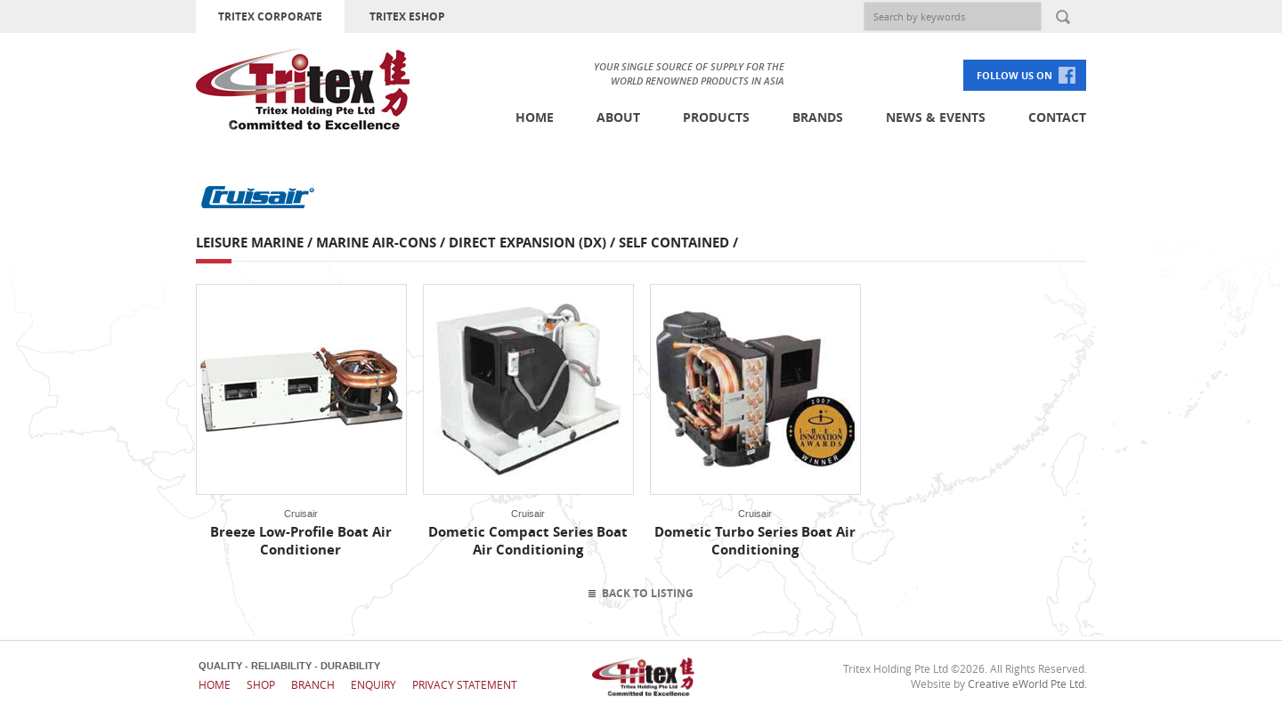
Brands (817, 117)
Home (534, 117)
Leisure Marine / (256, 242)
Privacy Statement (464, 684)
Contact (1057, 117)
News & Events (936, 117)
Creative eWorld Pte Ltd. (1027, 683)
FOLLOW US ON (1014, 75)
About (618, 117)
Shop (261, 684)
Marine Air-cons (376, 242)
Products (716, 117)
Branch (313, 684)
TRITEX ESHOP (407, 16)
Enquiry (373, 684)
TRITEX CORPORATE (270, 16)
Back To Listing (648, 593)
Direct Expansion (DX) (527, 242)
